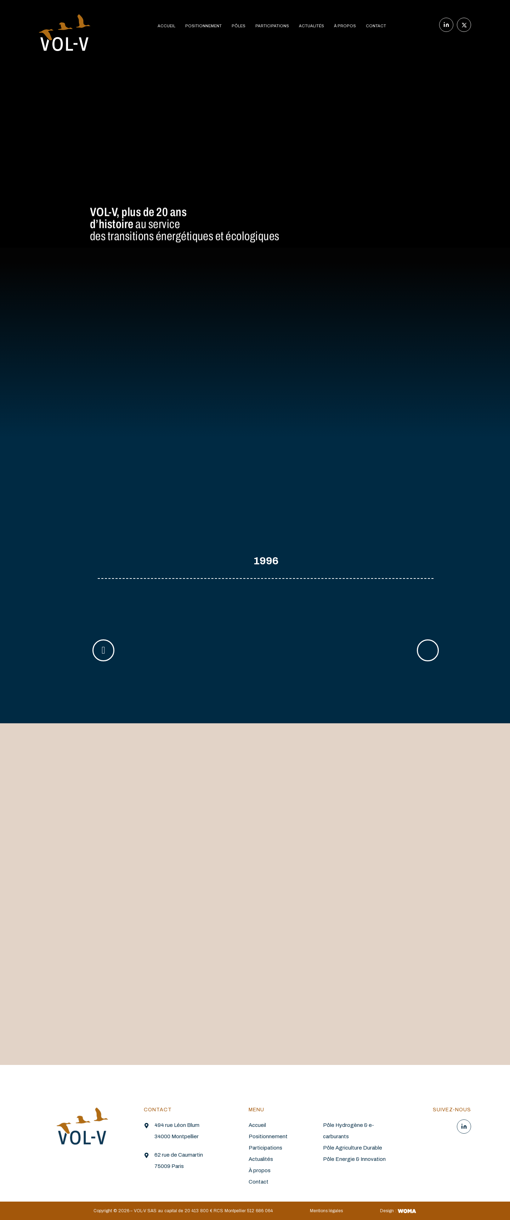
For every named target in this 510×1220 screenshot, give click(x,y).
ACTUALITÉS (311, 26)
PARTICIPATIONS (272, 26)
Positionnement (268, 1136)
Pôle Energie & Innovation (354, 1159)
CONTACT (376, 26)
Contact (258, 1182)
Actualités (261, 1159)
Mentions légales (326, 1210)
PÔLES (238, 26)
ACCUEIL (166, 26)
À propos (260, 1170)
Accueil (257, 1125)
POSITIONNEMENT (203, 26)
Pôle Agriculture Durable (352, 1148)
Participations (265, 1148)
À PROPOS (345, 26)
